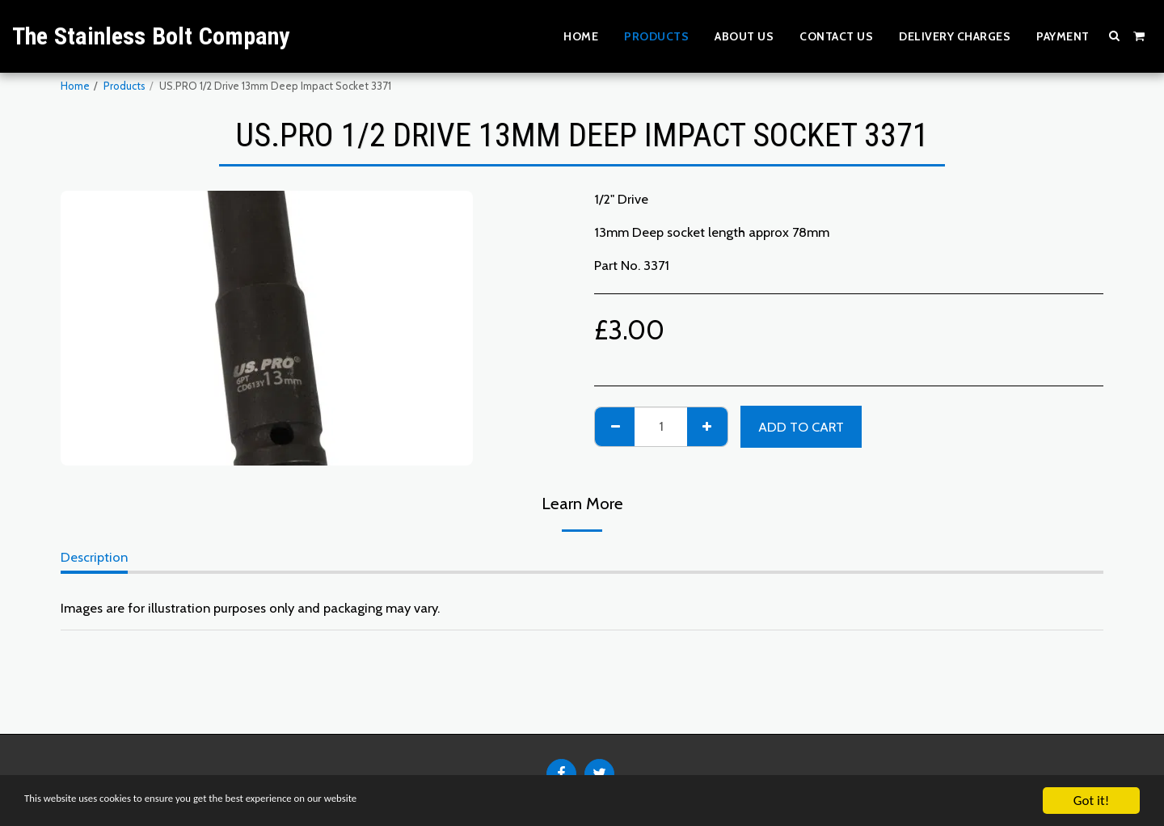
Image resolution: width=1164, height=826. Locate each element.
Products (124, 85)
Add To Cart (801, 427)
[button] (1114, 35)
